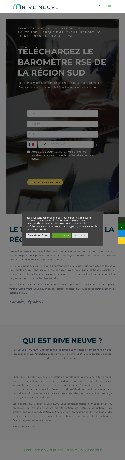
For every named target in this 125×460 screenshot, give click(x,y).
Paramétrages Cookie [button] (38, 235)
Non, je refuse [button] (80, 235)
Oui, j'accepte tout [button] (61, 235)
